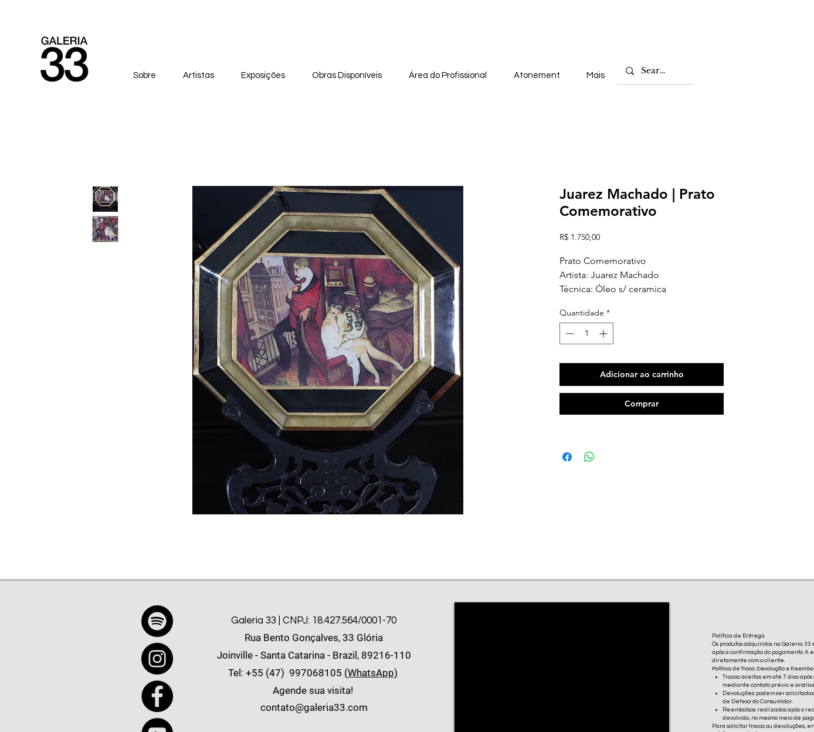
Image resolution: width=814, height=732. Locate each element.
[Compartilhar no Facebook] (567, 457)
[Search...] (655, 71)
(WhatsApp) (371, 673)
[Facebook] (157, 696)
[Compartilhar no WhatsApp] (589, 457)
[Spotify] (157, 621)
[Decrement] (568, 333)
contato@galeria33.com (314, 707)
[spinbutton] (586, 333)
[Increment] (604, 333)
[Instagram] (157, 659)
